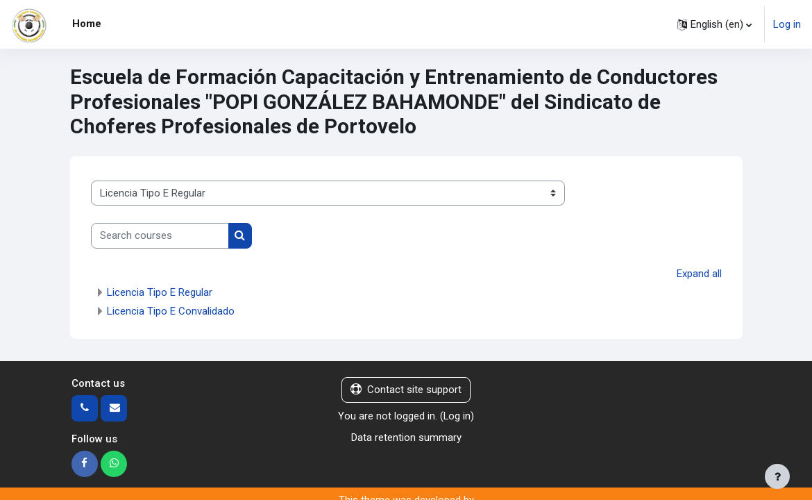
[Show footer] (777, 476)
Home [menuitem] (86, 23)
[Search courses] (160, 235)
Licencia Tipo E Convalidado (171, 311)
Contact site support (406, 389)
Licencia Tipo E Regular (159, 292)
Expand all (699, 273)
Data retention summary (406, 437)
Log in (787, 24)
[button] (714, 24)
